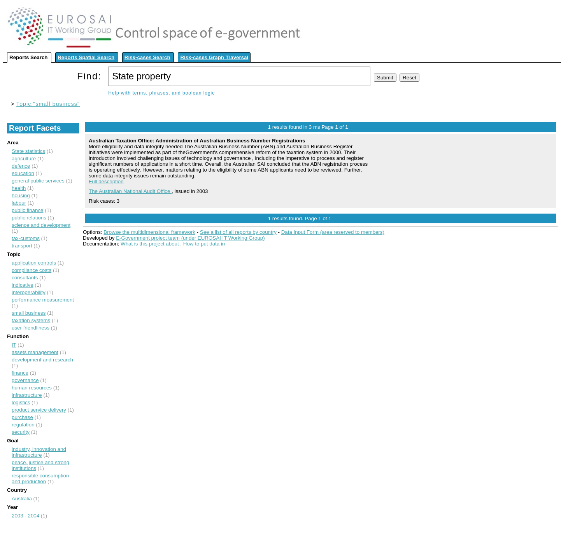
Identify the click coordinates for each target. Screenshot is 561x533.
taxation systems (31, 320)
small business (29, 313)
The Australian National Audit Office (130, 191)
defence (21, 166)
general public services (38, 181)
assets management (35, 352)
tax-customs (26, 238)
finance (20, 373)
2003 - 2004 (25, 516)
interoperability (29, 292)
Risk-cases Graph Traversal (214, 57)
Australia (22, 498)
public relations (29, 218)
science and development (41, 225)
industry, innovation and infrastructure (39, 452)
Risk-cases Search (147, 57)
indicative (22, 285)
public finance (28, 210)
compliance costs (31, 270)
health (19, 188)
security (21, 432)
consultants (25, 278)
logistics (21, 402)
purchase (22, 417)
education (23, 173)
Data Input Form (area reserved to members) (332, 232)
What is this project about (150, 244)
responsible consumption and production (40, 478)
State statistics (28, 151)
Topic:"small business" (48, 104)
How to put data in (204, 244)
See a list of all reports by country (238, 232)
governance (25, 380)
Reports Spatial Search (86, 57)
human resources (32, 388)
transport (22, 246)
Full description (106, 181)
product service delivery (39, 410)
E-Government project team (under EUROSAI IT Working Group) (190, 238)
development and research (42, 360)
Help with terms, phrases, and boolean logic (161, 93)
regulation (23, 425)
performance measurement (43, 300)
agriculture (24, 158)
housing (21, 195)
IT (14, 345)
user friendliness (30, 328)
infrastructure (27, 395)
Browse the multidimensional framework (149, 232)
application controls (34, 263)
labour (19, 203)
